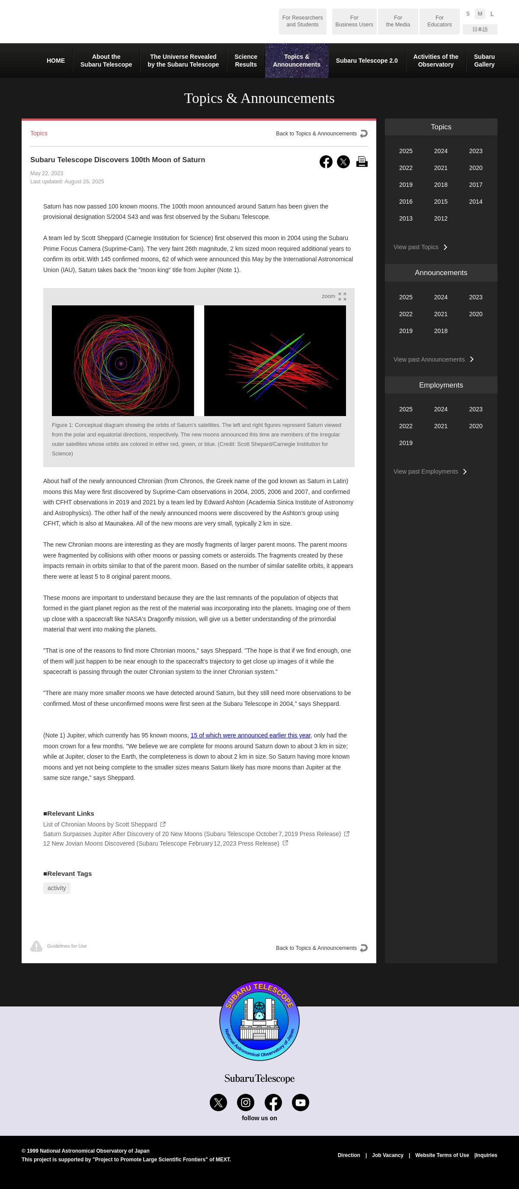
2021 (441, 167)
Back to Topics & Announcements (316, 134)
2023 (476, 150)
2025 (406, 150)
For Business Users (355, 21)
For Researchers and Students (302, 21)
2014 (476, 201)
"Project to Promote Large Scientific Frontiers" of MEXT (161, 1160)
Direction (349, 1155)
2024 (441, 150)
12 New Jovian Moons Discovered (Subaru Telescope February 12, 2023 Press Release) (161, 843)
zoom (328, 296)
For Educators (439, 21)
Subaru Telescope (90, 21)
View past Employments (426, 471)
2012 (441, 218)
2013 (406, 218)
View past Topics (416, 247)
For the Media (398, 21)
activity (57, 888)
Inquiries (486, 1155)
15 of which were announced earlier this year (251, 735)
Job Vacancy (388, 1155)
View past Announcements (429, 359)
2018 (441, 184)
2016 (406, 201)
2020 (476, 167)
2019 (406, 184)
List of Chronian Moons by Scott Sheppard (100, 824)
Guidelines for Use (58, 946)
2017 (476, 184)
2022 (406, 167)
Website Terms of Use (442, 1155)
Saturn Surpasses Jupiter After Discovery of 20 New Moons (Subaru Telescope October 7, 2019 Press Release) (192, 833)
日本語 (480, 29)
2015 (441, 201)
